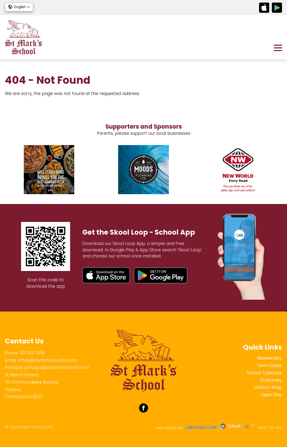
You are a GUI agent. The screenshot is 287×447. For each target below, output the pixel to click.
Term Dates (269, 365)
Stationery (271, 380)
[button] (19, 7)
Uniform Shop (268, 387)
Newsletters (269, 358)
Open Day (271, 395)
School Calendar (264, 373)
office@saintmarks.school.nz (47, 360)
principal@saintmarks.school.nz (56, 367)
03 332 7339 (32, 353)
